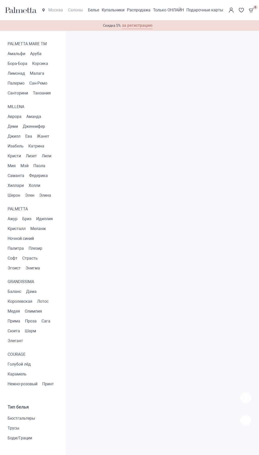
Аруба (35, 53)
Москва (52, 10)
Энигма (33, 268)
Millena (16, 106)
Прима (14, 321)
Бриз (26, 218)
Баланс (14, 291)
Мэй (24, 165)
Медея (14, 311)
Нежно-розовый (22, 384)
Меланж (38, 228)
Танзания (42, 93)
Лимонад (16, 73)
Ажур (12, 218)
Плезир (35, 248)
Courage (17, 354)
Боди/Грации (20, 438)
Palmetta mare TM (27, 43)
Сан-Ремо (38, 83)
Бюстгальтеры (21, 418)
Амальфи (16, 53)
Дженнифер (34, 126)
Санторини (18, 93)
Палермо (16, 83)
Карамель (17, 374)
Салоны (75, 10)
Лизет (31, 156)
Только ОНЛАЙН (168, 10)
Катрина (36, 146)
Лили (46, 156)
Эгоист (14, 268)
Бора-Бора (17, 63)
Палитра (16, 248)
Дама (31, 291)
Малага (37, 73)
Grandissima (21, 281)
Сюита (14, 330)
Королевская (20, 301)
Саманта (16, 175)
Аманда (33, 116)
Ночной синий (21, 238)
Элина (45, 195)
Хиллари (16, 185)
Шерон (14, 195)
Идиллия (44, 218)
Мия (12, 165)
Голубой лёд (19, 364)
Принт (48, 384)
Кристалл (17, 228)
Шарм (30, 330)
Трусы (13, 428)
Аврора (14, 116)
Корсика (40, 63)
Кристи (14, 156)
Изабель (16, 146)
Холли (34, 185)
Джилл (14, 136)
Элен (29, 195)
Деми (13, 126)
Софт (12, 258)
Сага (45, 321)
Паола (39, 165)
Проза (31, 321)
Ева (28, 136)
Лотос (43, 301)
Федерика (38, 175)
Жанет (43, 136)
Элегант (15, 340)
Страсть (30, 258)
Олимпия (33, 311)
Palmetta (18, 209)
